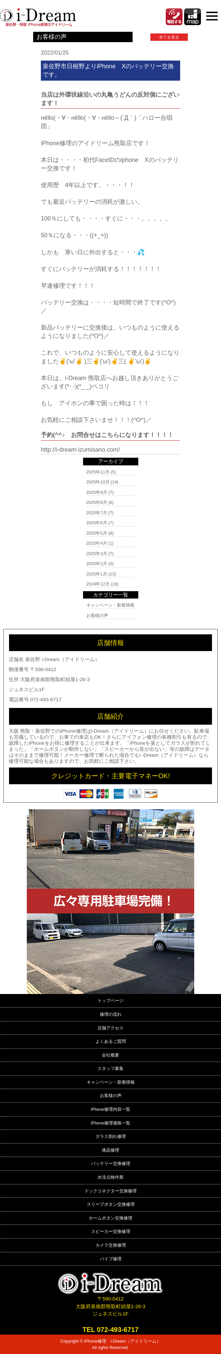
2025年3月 (96, 553)
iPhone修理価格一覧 (110, 1122)
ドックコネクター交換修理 (110, 1190)
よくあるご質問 (110, 1041)
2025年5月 (96, 533)
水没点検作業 (110, 1177)
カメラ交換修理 (110, 1245)
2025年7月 (96, 512)
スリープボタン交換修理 (111, 1204)
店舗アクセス (110, 1027)
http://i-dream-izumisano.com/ (80, 449)
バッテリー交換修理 (110, 1163)
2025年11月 (97, 471)
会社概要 (110, 1055)
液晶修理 (110, 1150)
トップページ (110, 1000)
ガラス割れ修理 (110, 1136)
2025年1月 (96, 573)
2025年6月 (96, 522)
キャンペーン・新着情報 (110, 605)
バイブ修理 (111, 1258)
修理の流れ (111, 1014)
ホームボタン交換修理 (110, 1218)
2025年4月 (96, 543)
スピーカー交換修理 (110, 1231)
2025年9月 (96, 492)
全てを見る (169, 37)
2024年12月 (97, 583)
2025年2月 (96, 563)
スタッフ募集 (110, 1068)
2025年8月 (96, 502)
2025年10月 (97, 481)
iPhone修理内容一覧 (110, 1109)
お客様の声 (97, 615)
